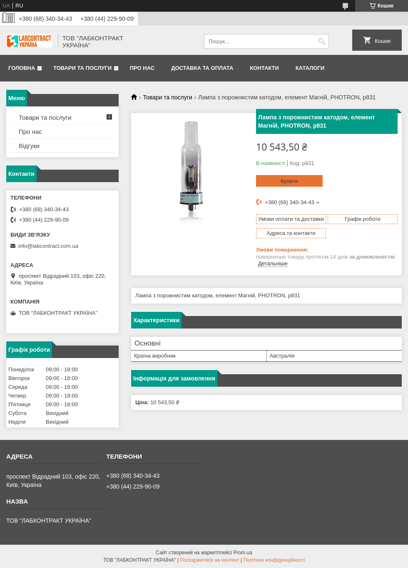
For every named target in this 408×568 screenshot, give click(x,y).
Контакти (264, 68)
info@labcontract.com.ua (48, 246)
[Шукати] (321, 41)
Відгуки (29, 145)
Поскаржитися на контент (209, 560)
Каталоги (310, 68)
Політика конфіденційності (274, 560)
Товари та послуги (82, 68)
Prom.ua (243, 553)
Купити (289, 181)
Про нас (142, 68)
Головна (21, 68)
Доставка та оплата (202, 68)
